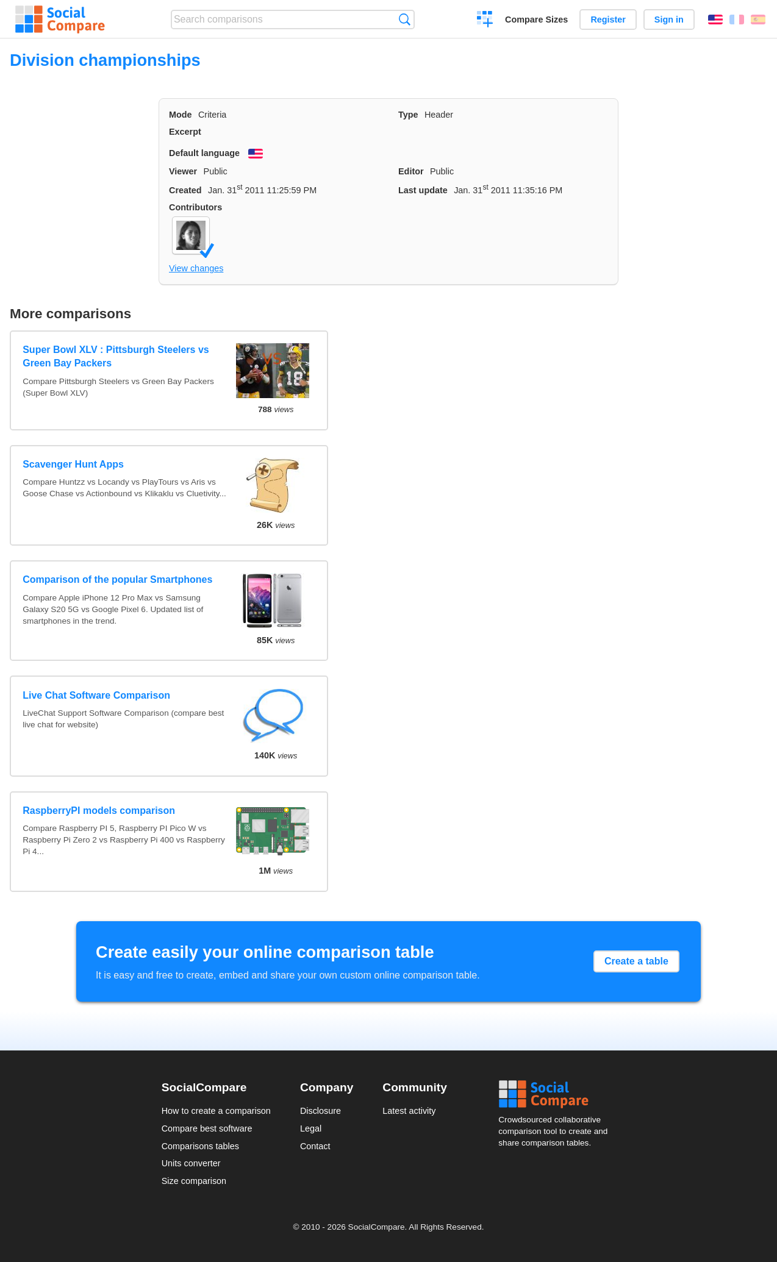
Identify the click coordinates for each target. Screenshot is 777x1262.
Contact (315, 1146)
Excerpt (185, 132)
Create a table (636, 961)
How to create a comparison (216, 1111)
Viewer (183, 171)
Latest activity (408, 1111)
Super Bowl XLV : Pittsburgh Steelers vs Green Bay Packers (116, 356)
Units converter (191, 1163)
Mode (180, 114)
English (715, 19)
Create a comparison (485, 20)
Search (404, 19)
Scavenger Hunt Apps (73, 464)
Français (736, 19)
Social (556, 1094)
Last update (423, 190)
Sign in (669, 19)
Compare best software (207, 1128)
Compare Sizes (536, 19)
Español (758, 19)
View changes (196, 268)
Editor (411, 171)
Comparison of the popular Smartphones (117, 579)
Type (408, 114)
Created (185, 190)
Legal (310, 1128)
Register (608, 19)
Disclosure (320, 1111)
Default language (204, 153)
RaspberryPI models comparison (99, 810)
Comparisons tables (200, 1146)
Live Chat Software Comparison (96, 695)
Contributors (195, 207)
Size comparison (194, 1181)
